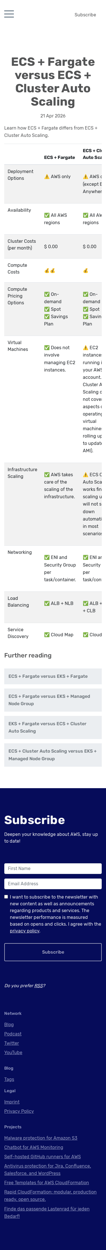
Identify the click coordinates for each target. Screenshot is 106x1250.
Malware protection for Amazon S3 (40, 1138)
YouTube (13, 1052)
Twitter (11, 1043)
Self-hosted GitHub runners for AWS (42, 1156)
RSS (38, 985)
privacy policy (24, 931)
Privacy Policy (19, 1111)
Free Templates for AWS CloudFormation (46, 1182)
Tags (9, 1079)
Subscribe (85, 15)
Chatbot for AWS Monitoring (33, 1147)
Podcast (12, 1034)
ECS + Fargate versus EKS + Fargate (48, 676)
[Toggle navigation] (9, 14)
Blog (9, 1024)
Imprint (12, 1102)
